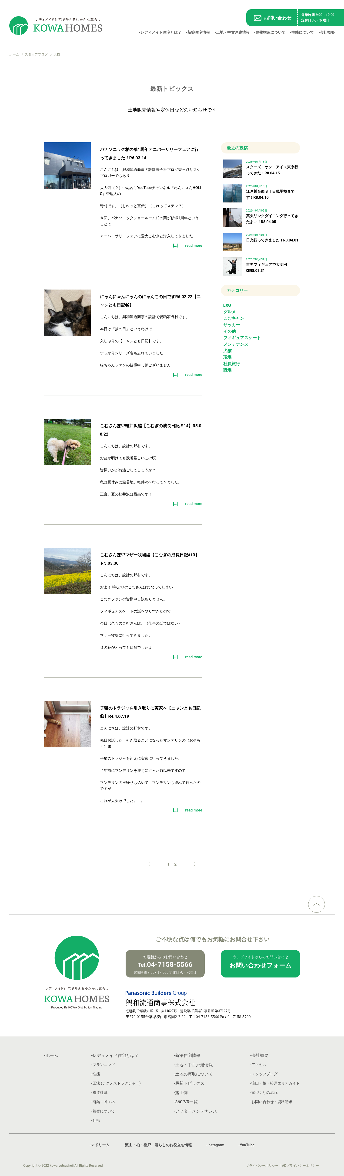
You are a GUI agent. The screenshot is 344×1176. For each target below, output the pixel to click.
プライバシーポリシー (262, 1165)
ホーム (14, 54)
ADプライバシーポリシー (300, 1165)
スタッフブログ (36, 54)
